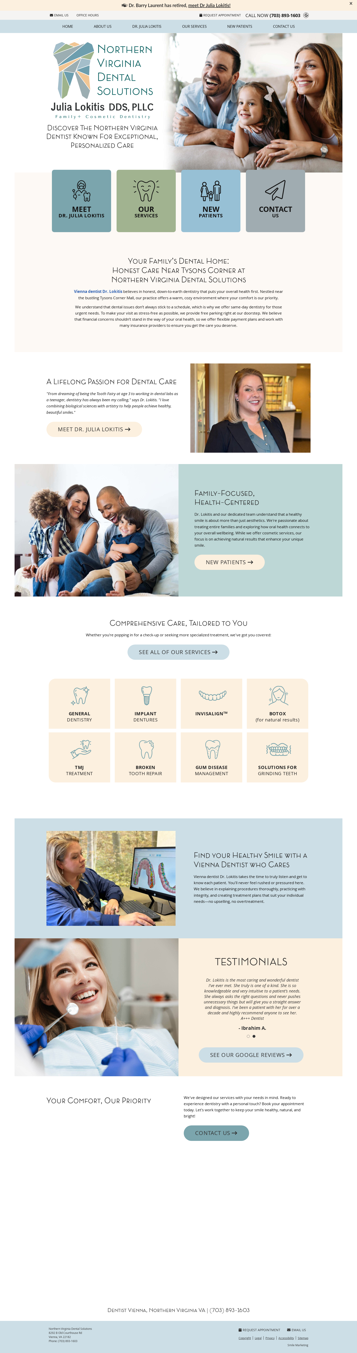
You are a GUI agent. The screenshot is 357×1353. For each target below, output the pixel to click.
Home (67, 26)
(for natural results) (277, 702)
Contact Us (284, 26)
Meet (81, 198)
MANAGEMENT (211, 756)
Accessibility (286, 1338)
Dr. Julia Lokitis (146, 26)
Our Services (194, 26)
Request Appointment (220, 15)
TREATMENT (79, 756)
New (210, 198)
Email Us (59, 15)
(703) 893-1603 (285, 15)
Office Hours (87, 15)
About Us (103, 26)
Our (146, 198)
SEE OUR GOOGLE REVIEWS (251, 1055)
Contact (275, 198)
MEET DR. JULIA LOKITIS (94, 429)
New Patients (239, 26)
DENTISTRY (79, 702)
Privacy (270, 1338)
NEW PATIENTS (229, 562)
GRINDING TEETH (277, 756)
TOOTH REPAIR (145, 756)
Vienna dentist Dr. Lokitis (98, 291)
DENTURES (145, 702)
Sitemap (303, 1338)
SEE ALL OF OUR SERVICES (178, 652)
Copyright (245, 1338)
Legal (258, 1338)
